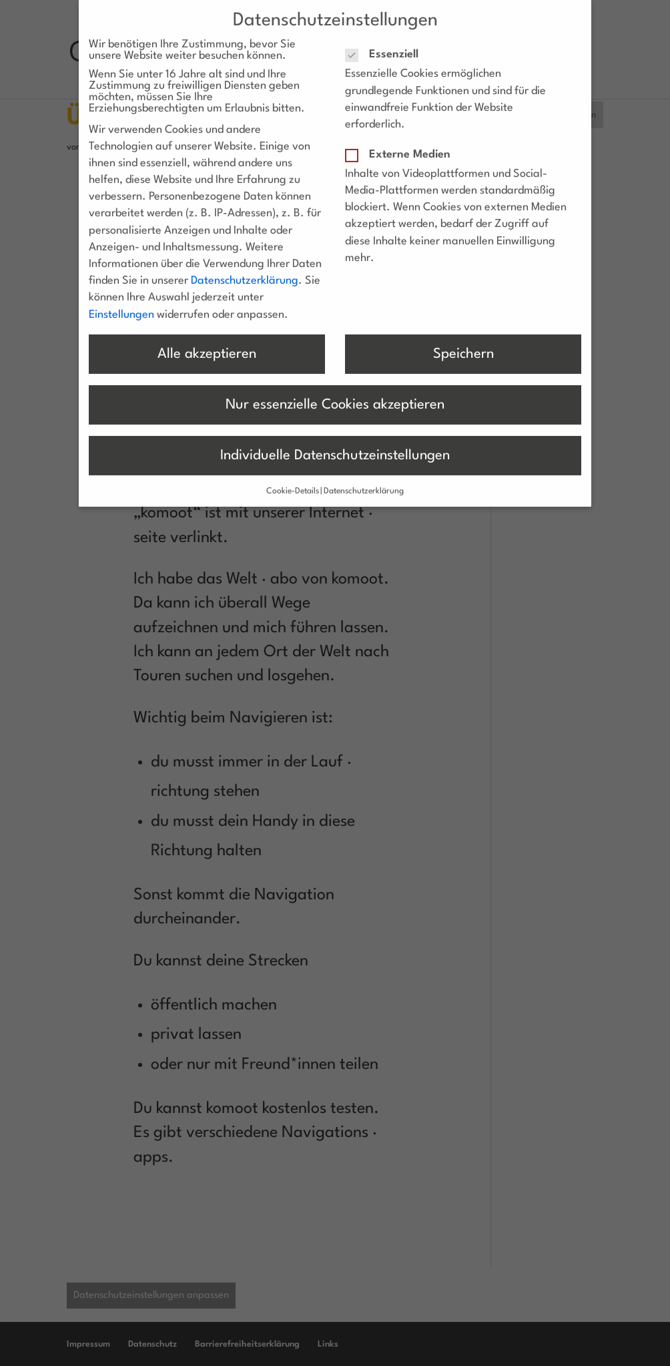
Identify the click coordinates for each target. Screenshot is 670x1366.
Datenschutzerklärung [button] (364, 479)
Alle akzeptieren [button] (206, 341)
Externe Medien (403, 142)
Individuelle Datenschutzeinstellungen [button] (335, 443)
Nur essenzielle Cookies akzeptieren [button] (335, 392)
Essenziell (387, 42)
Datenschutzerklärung (244, 268)
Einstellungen (121, 302)
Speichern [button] (463, 341)
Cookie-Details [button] (292, 479)
